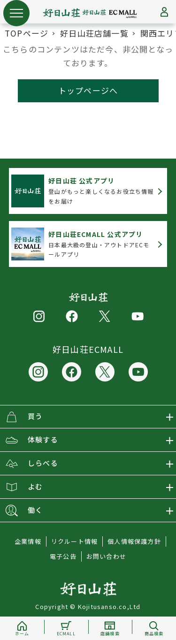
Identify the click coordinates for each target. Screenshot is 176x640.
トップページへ (88, 90)
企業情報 (28, 541)
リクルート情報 (74, 541)
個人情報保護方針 (134, 541)
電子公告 (63, 556)
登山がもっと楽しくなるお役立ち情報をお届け (100, 190)
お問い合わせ (106, 556)
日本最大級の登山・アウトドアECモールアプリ (98, 243)
